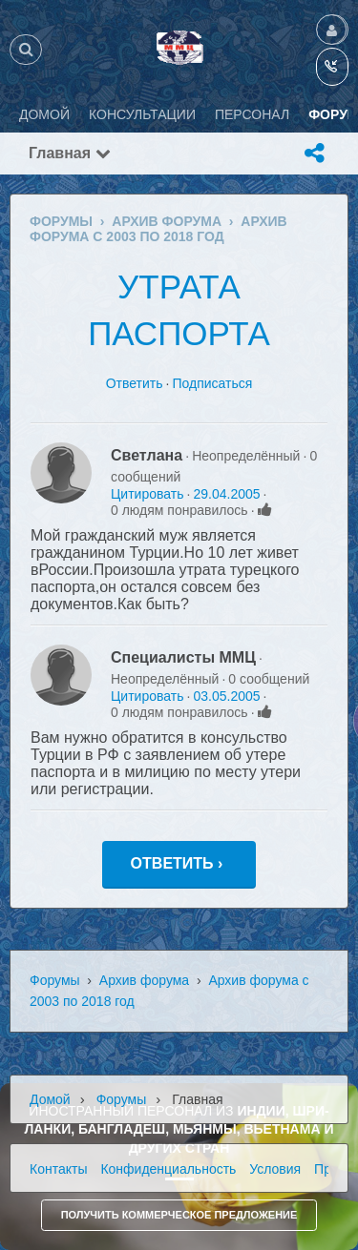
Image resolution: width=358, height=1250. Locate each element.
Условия (275, 1169)
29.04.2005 (226, 494)
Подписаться (212, 383)
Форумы (55, 980)
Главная (70, 153)
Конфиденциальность (168, 1169)
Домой (50, 1099)
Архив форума (144, 980)
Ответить (134, 383)
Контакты (58, 1169)
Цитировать (147, 494)
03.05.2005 (226, 696)
